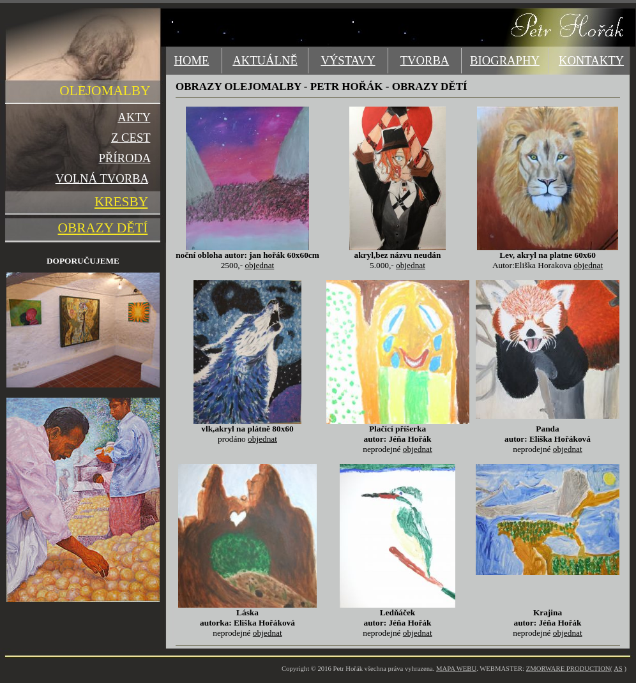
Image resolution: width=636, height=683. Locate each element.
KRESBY (121, 201)
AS (618, 668)
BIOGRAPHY (505, 60)
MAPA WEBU (456, 668)
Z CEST (130, 137)
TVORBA (425, 60)
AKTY (133, 117)
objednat (259, 265)
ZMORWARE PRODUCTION (568, 668)
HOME (191, 60)
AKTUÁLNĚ (265, 60)
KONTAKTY (591, 60)
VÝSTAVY (348, 60)
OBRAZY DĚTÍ (103, 228)
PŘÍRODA (124, 158)
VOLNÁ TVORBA (102, 178)
